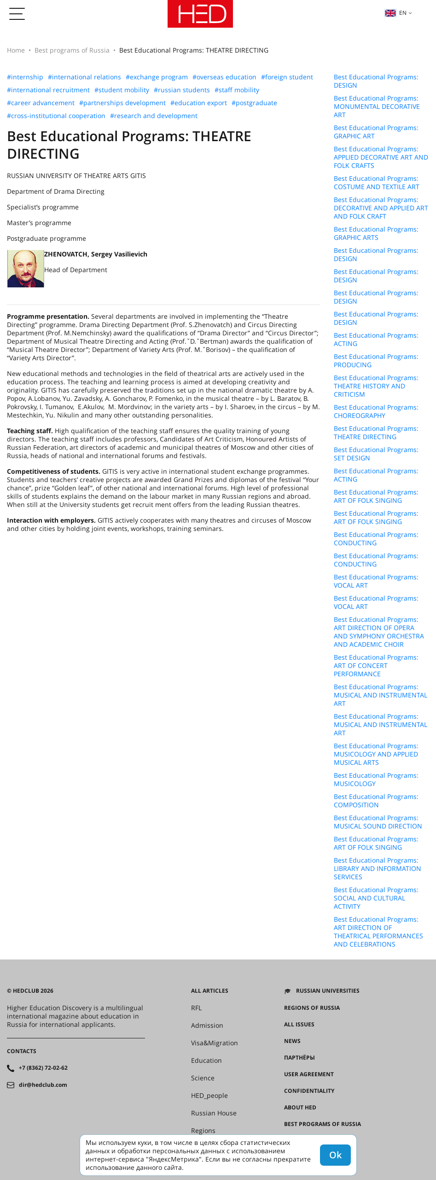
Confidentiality (309, 1091)
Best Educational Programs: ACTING (376, 339)
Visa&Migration (214, 1043)
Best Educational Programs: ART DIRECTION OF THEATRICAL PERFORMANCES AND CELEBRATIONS (378, 931)
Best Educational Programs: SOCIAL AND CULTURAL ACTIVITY (376, 898)
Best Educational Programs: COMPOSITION (376, 801)
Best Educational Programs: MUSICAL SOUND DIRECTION (378, 822)
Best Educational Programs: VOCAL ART (376, 581)
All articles (209, 991)
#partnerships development (122, 103)
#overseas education (224, 77)
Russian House (214, 1113)
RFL (196, 1008)
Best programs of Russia (72, 50)
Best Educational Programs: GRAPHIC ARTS (376, 233)
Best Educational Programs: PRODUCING (376, 360)
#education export (198, 103)
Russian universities (328, 991)
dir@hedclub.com (43, 1085)
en (395, 13)
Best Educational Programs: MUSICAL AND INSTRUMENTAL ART (380, 695)
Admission (207, 1025)
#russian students (182, 90)
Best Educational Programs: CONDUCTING (376, 538)
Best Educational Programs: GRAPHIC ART (376, 132)
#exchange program (157, 77)
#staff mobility (237, 90)
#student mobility (121, 90)
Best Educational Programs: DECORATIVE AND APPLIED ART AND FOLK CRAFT (381, 208)
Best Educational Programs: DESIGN (376, 81)
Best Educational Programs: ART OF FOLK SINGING (376, 496)
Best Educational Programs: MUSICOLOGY (376, 779)
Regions (203, 1130)
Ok (335, 1155)
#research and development (154, 116)
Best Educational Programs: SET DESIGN (376, 454)
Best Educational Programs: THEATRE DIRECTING (376, 432)
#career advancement (41, 103)
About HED (300, 1107)
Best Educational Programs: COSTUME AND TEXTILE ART (376, 182)
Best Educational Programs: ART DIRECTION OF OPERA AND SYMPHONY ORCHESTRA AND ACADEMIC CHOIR (379, 632)
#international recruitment (48, 90)
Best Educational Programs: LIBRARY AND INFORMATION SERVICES (377, 868)
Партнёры (299, 1057)
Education (206, 1060)
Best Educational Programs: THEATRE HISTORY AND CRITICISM (376, 386)
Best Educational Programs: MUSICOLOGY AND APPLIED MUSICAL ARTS (376, 754)
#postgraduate (254, 103)
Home (16, 50)
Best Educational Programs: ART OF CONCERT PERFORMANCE (376, 665)
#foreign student (287, 77)
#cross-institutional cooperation (56, 116)
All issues (299, 1024)
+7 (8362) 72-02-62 (43, 1068)
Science (203, 1078)
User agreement (309, 1074)
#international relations (84, 77)
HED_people (209, 1095)
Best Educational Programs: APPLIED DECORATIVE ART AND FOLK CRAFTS (381, 157)
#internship (25, 77)
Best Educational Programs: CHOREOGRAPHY (376, 411)
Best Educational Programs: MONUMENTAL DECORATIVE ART (377, 106)
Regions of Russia (312, 1008)
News (292, 1041)
